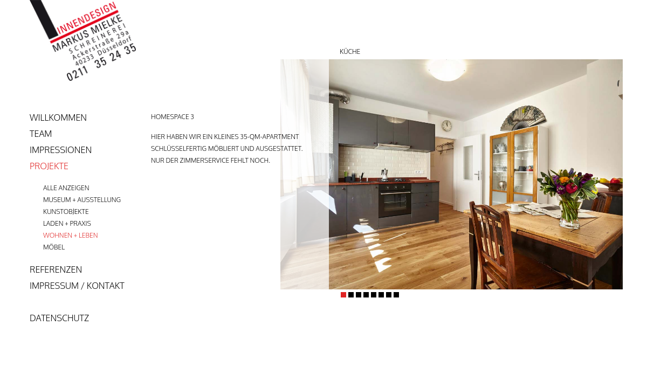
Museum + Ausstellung (82, 200)
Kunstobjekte (66, 211)
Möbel (54, 247)
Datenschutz (59, 318)
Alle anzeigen (66, 188)
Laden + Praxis (67, 223)
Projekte (49, 166)
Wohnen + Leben (70, 235)
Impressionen (61, 149)
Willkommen (58, 117)
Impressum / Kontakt (77, 285)
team (41, 133)
